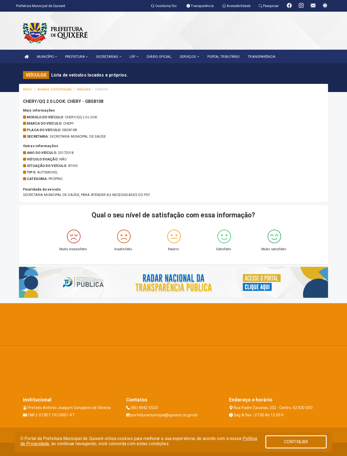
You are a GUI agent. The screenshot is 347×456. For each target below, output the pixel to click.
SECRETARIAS (108, 57)
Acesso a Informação (54, 89)
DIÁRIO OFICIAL (159, 57)
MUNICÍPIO (47, 57)
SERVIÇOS (189, 57)
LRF (134, 57)
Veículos (84, 89)
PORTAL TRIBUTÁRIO (223, 57)
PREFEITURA (76, 57)
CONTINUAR (296, 441)
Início (27, 89)
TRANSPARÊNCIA (261, 57)
